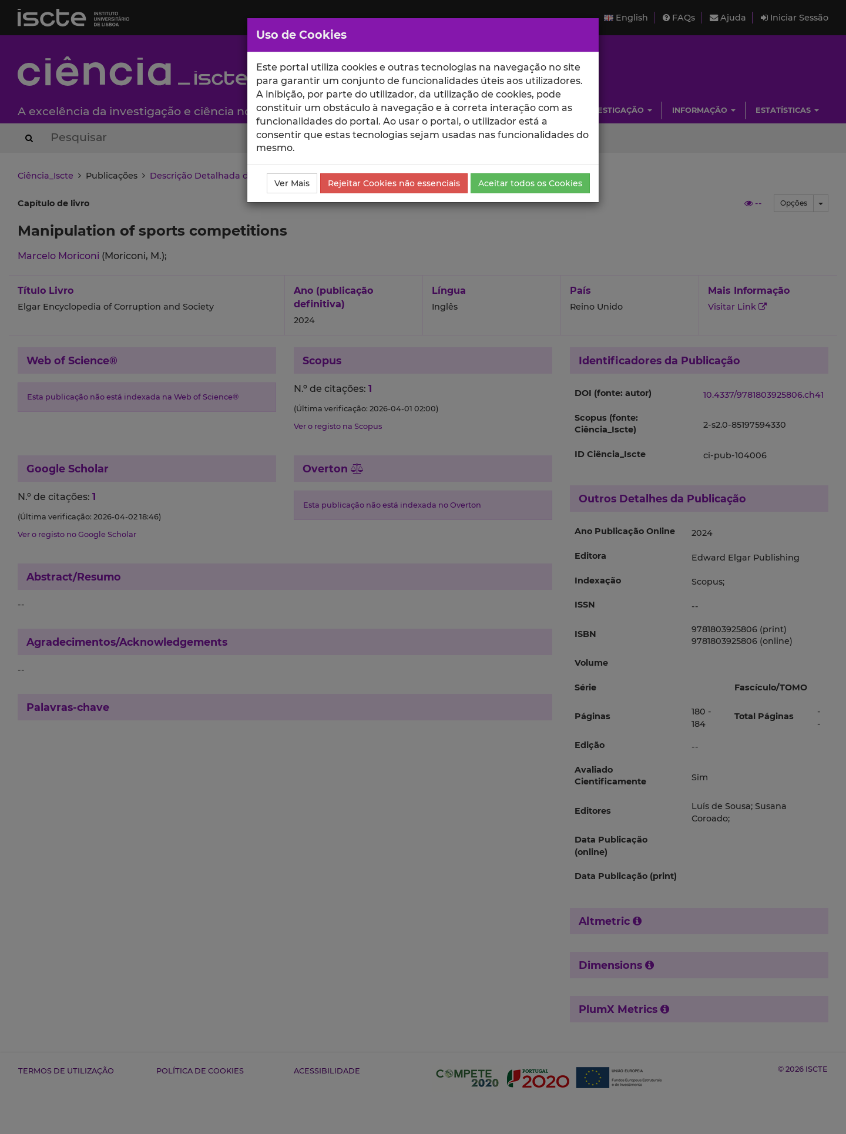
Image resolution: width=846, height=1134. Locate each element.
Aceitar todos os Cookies (530, 183)
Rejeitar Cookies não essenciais (394, 183)
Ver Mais (292, 183)
